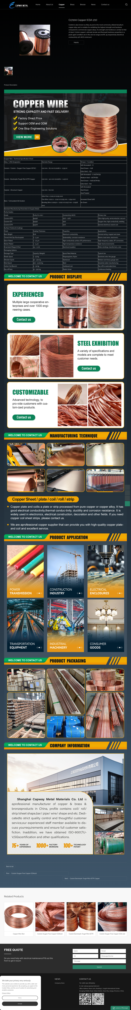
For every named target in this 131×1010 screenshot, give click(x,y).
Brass (72, 5)
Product (34, 974)
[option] (35, 40)
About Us (49, 5)
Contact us (105, 5)
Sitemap (84, 1006)
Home (38, 5)
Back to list (9, 866)
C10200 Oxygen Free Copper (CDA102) (24, 873)
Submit (99, 962)
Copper (62, 5)
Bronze (82, 5)
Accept (20, 1003)
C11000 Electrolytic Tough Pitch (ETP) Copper (90, 873)
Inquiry (76, 42)
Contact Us (85, 974)
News (93, 5)
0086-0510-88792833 (88, 978)
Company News (59, 978)
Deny (19, 998)
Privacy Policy (6, 993)
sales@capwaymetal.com (91, 981)
